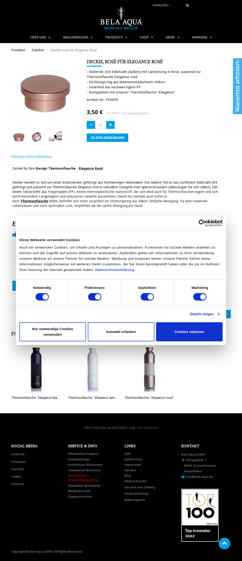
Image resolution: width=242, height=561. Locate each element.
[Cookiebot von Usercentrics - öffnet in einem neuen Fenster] (202, 222)
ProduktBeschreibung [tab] (31, 156)
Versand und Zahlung (140, 487)
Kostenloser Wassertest (85, 464)
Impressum (133, 464)
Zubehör (38, 50)
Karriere (130, 470)
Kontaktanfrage (79, 459)
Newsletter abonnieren (84, 485)
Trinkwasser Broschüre (84, 470)
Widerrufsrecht (135, 481)
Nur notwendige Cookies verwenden (52, 331)
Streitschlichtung (136, 493)
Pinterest (17, 484)
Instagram (18, 461)
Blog (128, 475)
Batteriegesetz (135, 500)
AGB (128, 454)
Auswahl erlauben (121, 332)
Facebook (18, 454)
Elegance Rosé (91, 168)
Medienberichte (79, 491)
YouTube (17, 469)
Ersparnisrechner (80, 496)
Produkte (18, 50)
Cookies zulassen (189, 332)
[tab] (62, 156)
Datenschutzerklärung (115, 270)
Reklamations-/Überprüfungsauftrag (83, 477)
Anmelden (161, 5)
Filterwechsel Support (83, 454)
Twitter (16, 476)
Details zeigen (202, 314)
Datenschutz (133, 459)
